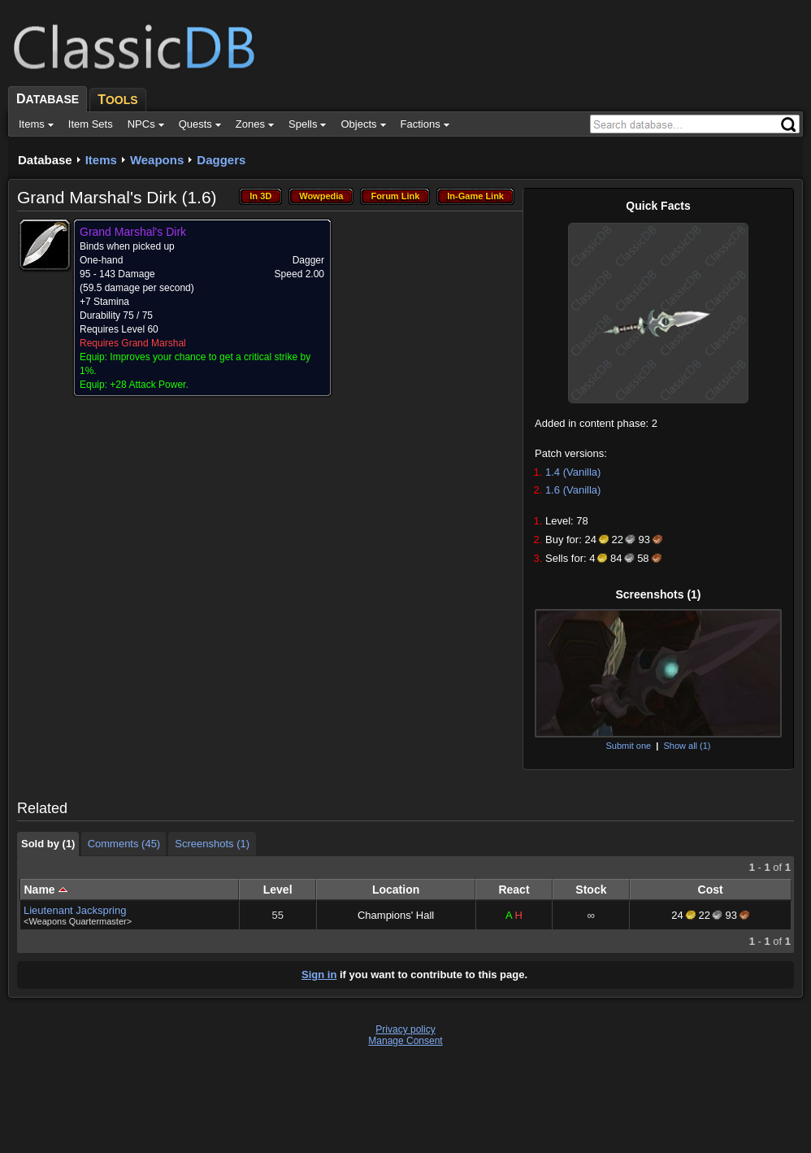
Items (101, 160)
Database (45, 160)
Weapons (157, 160)
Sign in (318, 974)
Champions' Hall (396, 915)
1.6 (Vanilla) (573, 490)
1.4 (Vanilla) (573, 472)
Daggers (221, 160)
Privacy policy (405, 1029)
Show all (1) (686, 746)
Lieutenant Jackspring (75, 910)
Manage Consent (405, 1040)
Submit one (628, 746)
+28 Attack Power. (149, 384)
